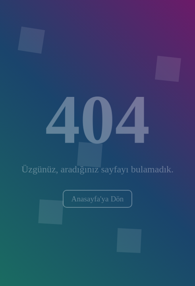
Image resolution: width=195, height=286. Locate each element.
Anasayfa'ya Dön (97, 199)
